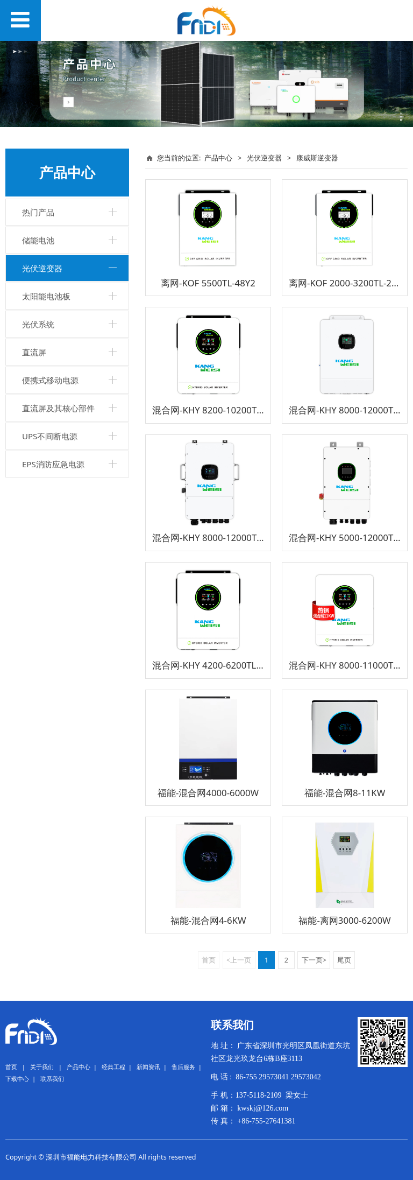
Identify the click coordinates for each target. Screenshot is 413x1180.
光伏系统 (38, 324)
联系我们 (52, 1078)
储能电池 (38, 240)
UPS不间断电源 (49, 436)
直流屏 (34, 352)
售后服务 (183, 1067)
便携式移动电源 (50, 380)
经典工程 (113, 1067)
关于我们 (42, 1067)
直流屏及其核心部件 (58, 408)
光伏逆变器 (42, 268)
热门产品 (38, 212)
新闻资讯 (148, 1067)
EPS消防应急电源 (53, 464)
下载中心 (17, 1078)
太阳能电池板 (46, 296)
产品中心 (218, 158)
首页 (11, 1067)
